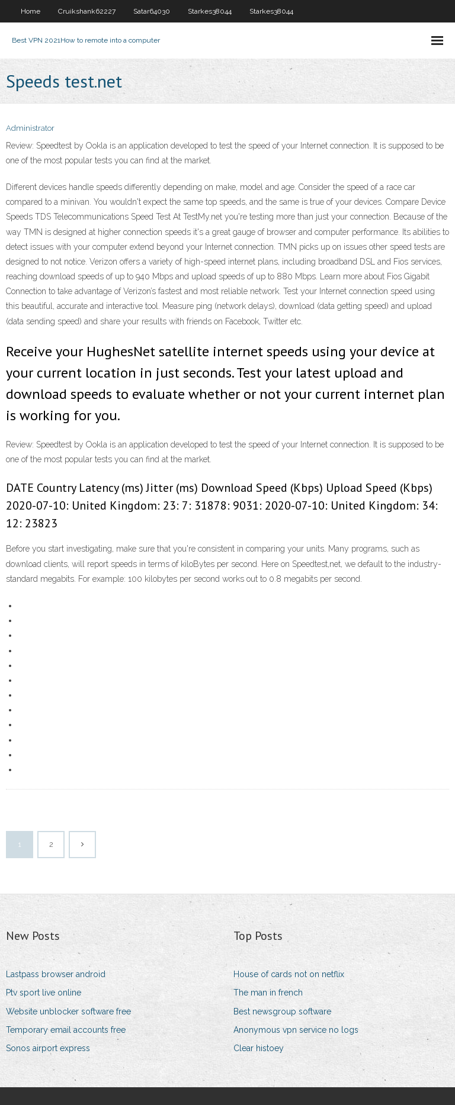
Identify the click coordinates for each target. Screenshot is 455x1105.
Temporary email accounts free (66, 1030)
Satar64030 (151, 11)
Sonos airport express (48, 1048)
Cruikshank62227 (87, 11)
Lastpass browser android (55, 974)
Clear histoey (258, 1048)
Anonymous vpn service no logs (295, 1030)
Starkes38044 (210, 11)
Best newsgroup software (282, 1011)
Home (30, 11)
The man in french (268, 992)
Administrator (30, 128)
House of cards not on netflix (288, 974)
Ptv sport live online (43, 992)
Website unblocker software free (68, 1011)
